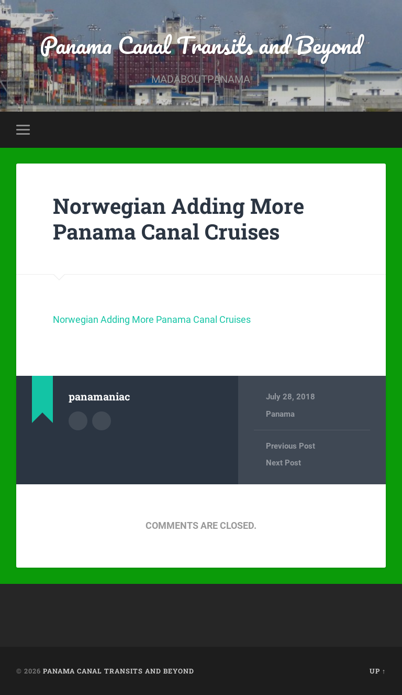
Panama (280, 414)
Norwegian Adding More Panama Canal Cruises (178, 218)
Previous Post (290, 446)
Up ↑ (378, 671)
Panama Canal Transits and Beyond (201, 44)
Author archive (78, 420)
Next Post (283, 463)
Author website (101, 420)
